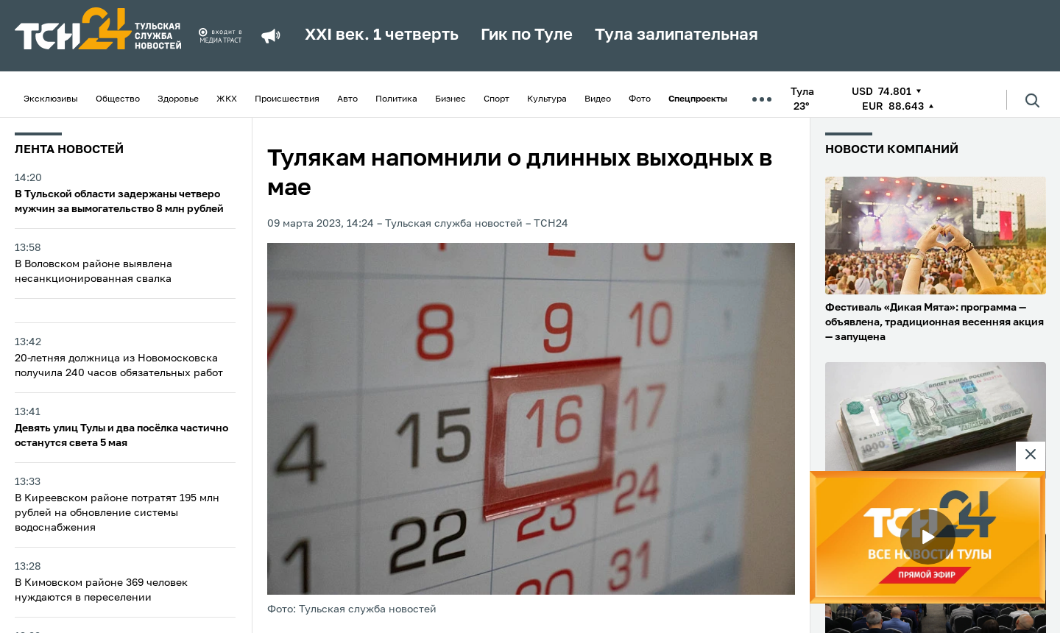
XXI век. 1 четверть (382, 35)
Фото (640, 99)
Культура (547, 99)
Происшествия (287, 99)
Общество (118, 99)
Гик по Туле (527, 35)
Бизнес (450, 99)
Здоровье (178, 99)
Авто (347, 99)
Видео (597, 99)
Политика (396, 99)
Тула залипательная (676, 35)
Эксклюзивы (51, 99)
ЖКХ (226, 99)
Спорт (496, 99)
